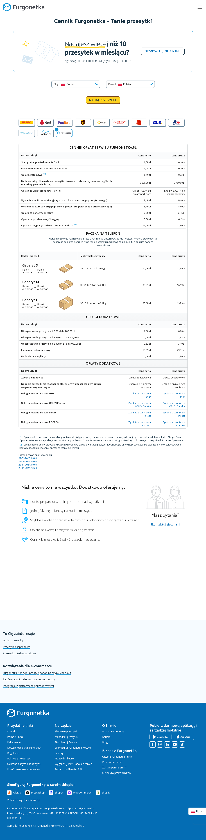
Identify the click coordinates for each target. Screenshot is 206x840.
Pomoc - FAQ (15, 737)
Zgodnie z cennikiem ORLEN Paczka (139, 404)
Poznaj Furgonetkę (113, 731)
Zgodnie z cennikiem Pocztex (139, 423)
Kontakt (11, 731)
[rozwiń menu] (199, 7)
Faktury (59, 753)
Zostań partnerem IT (114, 767)
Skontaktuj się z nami (162, 51)
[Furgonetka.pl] (23, 7)
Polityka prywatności (19, 758)
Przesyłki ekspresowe (16, 647)
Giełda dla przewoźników (116, 773)
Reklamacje (14, 742)
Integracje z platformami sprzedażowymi (28, 686)
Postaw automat (112, 762)
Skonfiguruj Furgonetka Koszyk (73, 747)
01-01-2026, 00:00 (28, 458)
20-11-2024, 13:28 (28, 467)
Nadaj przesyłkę (103, 100)
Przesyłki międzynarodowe (19, 653)
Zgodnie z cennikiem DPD (139, 395)
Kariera (106, 737)
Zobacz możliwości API (68, 769)
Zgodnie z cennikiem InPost (139, 414)
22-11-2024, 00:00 (28, 464)
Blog (105, 742)
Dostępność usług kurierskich (24, 747)
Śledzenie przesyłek (66, 731)
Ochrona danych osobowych (23, 764)
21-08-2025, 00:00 (28, 461)
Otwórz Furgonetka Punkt (117, 756)
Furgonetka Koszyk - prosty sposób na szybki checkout (37, 673)
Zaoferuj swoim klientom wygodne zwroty (29, 679)
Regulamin (13, 753)
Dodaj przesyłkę (13, 640)
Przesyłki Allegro (64, 758)
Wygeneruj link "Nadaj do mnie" (73, 764)
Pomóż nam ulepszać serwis (23, 769)
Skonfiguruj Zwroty (66, 742)
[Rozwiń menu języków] (197, 811)
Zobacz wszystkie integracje (23, 800)
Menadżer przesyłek (66, 737)
